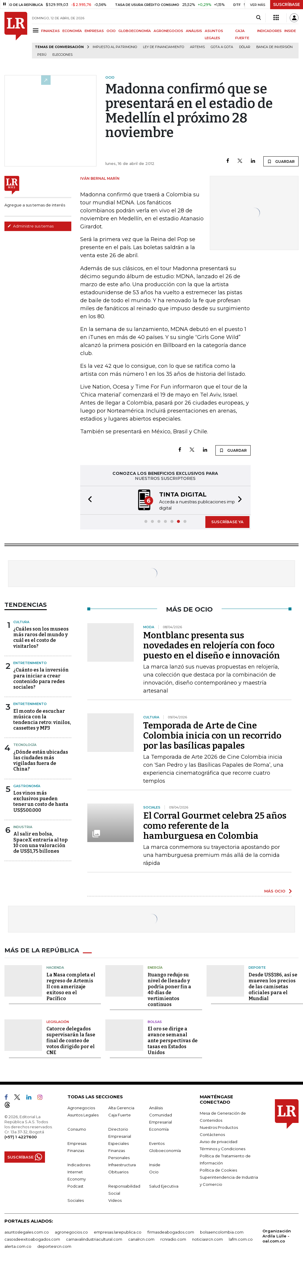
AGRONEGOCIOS (168, 31)
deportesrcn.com (54, 1245)
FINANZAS (50, 31)
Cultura (21, 621)
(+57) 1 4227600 (20, 1136)
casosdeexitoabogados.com (32, 1238)
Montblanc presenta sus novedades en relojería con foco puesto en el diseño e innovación (211, 644)
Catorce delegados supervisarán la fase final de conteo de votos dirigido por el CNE (70, 1040)
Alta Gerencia (121, 1107)
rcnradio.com (173, 1238)
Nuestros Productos (219, 1126)
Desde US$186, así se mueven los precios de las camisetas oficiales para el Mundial (273, 986)
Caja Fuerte (119, 1114)
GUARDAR (281, 161)
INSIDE (290, 31)
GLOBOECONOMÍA (134, 31)
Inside (154, 1164)
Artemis (197, 47)
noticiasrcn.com (207, 1238)
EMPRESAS (94, 31)
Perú (41, 55)
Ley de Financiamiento (163, 47)
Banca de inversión (274, 47)
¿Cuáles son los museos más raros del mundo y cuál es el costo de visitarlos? (41, 637)
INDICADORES (269, 31)
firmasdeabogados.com (170, 1231)
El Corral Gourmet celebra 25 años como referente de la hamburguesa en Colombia (214, 825)
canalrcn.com (141, 1238)
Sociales (75, 1199)
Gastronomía (26, 785)
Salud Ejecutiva (163, 1185)
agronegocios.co (71, 1231)
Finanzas (75, 1150)
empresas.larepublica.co (117, 1231)
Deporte (257, 967)
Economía (159, 1128)
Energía (155, 967)
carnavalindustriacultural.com (94, 1238)
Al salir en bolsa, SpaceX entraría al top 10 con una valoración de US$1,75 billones (40, 841)
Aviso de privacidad (218, 1141)
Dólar (244, 47)
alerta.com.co (17, 1245)
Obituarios (118, 1171)
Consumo (76, 1128)
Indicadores (78, 1164)
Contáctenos (212, 1134)
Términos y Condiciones (222, 1148)
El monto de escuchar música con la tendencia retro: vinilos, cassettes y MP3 (42, 719)
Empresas (76, 1142)
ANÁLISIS (194, 31)
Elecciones (62, 55)
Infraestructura (122, 1164)
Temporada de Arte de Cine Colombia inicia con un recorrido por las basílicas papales (212, 735)
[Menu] (36, 30)
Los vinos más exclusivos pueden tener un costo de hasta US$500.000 (40, 801)
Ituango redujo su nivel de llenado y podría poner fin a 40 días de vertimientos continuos (169, 989)
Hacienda (55, 967)
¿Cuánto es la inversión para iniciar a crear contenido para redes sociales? (41, 677)
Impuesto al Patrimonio (115, 47)
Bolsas (155, 1021)
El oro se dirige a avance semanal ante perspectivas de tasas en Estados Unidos (173, 1040)
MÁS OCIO (274, 890)
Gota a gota (222, 47)
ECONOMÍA (72, 31)
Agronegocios (81, 1107)
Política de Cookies (218, 1169)
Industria (22, 826)
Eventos (157, 1142)
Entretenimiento (30, 662)
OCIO (111, 31)
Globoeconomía (165, 1150)
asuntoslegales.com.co (26, 1231)
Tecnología (24, 744)
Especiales (118, 1142)
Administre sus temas (30, 226)
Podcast (75, 1185)
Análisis (156, 1107)
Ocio (154, 1171)
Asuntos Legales (83, 1114)
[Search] (258, 18)
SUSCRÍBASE (286, 4)
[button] (88, 500)
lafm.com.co (241, 1238)
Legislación (57, 1021)
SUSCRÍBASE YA (227, 521)
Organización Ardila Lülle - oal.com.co (276, 1235)
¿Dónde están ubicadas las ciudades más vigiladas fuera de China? (40, 760)
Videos (115, 1199)
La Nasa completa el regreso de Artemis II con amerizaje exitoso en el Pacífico (70, 986)
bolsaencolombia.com (222, 1231)
